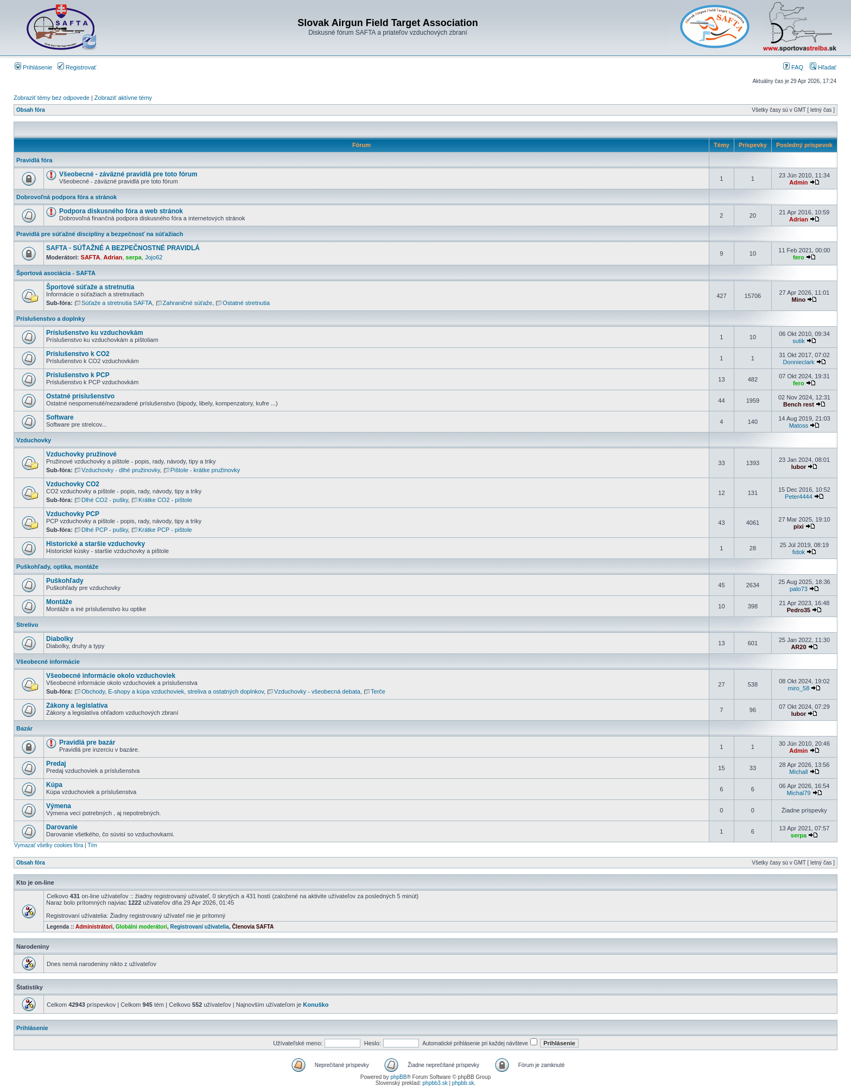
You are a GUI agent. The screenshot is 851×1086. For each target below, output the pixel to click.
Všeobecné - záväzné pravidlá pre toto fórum (128, 174)
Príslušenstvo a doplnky (50, 318)
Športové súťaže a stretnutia (90, 287)
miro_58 (799, 688)
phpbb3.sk (435, 1083)
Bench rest (798, 404)
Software (60, 417)
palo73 (799, 589)
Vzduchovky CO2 (72, 484)
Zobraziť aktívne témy (123, 97)
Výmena (58, 806)
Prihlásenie (33, 67)
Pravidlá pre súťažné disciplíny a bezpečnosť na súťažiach (99, 234)
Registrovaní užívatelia (199, 927)
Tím (92, 845)
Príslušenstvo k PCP (78, 375)
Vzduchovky (33, 440)
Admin (798, 182)
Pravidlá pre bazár (87, 742)
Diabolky (59, 639)
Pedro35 (798, 610)
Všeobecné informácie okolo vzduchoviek (110, 675)
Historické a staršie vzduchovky (95, 544)
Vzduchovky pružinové (81, 454)
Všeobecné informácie (48, 661)
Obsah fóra (30, 110)
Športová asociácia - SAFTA (56, 273)
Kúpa (54, 785)
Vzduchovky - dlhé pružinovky (120, 470)
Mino (799, 299)
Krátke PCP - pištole (165, 529)
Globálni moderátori (141, 927)
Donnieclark (798, 362)
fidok (798, 552)
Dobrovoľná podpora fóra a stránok (66, 197)
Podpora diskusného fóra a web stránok (121, 211)
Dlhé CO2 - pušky (104, 500)
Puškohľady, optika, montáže (57, 566)
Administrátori (93, 927)
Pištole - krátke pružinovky (205, 470)
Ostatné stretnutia (246, 303)
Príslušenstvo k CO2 (78, 354)
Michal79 (798, 793)
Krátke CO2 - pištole (165, 500)
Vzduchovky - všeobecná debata (317, 691)
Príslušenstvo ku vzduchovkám (94, 332)
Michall (798, 772)
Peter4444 (798, 496)
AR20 (798, 647)
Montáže (59, 602)
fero (798, 257)
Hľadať (823, 67)
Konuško (315, 1004)
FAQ (793, 67)
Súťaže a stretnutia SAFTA (116, 303)
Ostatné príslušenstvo (80, 396)
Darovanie (62, 827)
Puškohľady (65, 581)
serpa (134, 257)
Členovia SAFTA (253, 927)
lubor (798, 466)
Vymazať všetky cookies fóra (48, 845)
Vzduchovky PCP (72, 514)
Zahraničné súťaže (188, 303)
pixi (798, 526)
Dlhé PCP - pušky (104, 529)
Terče (378, 691)
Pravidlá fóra (34, 160)
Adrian (798, 219)
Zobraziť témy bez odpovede (52, 97)
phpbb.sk (463, 1083)
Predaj (56, 763)
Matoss (798, 425)
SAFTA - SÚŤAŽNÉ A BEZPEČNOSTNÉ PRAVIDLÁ (123, 248)
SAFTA (90, 257)
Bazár (24, 728)
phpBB (398, 1077)
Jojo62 (153, 257)
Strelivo (27, 624)
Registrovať (77, 67)
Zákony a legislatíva (76, 705)
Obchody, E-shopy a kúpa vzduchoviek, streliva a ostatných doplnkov (172, 691)
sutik (798, 341)
